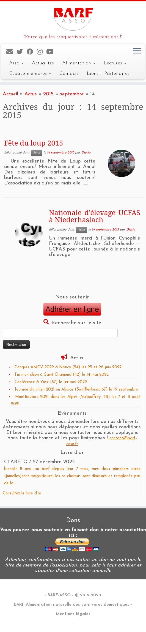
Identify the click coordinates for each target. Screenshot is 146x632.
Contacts (69, 73)
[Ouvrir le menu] (137, 51)
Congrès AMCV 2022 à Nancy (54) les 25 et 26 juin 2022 (68, 367)
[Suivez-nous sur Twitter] (21, 52)
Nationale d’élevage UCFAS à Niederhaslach (94, 216)
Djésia (85, 153)
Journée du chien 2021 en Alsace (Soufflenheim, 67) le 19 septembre (76, 390)
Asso (16, 63)
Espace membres (30, 73)
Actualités (43, 63)
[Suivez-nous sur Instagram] (41, 52)
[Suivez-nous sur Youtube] (51, 52)
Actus (30, 94)
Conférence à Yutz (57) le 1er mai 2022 (51, 382)
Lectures (115, 63)
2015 (48, 94)
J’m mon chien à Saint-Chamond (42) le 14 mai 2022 (62, 375)
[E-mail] (11, 52)
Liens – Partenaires (108, 73)
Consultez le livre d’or (22, 493)
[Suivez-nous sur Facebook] (32, 52)
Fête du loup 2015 (33, 143)
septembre (72, 94)
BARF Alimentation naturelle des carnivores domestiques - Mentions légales (73, 609)
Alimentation (78, 63)
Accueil (10, 94)
